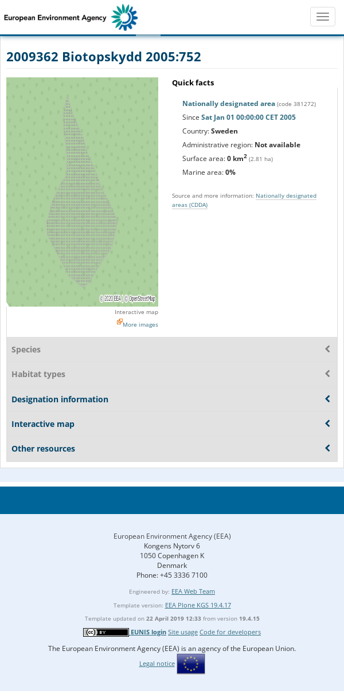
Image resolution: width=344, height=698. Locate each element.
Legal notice (157, 663)
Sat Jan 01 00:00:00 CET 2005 (248, 117)
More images (140, 324)
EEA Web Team (193, 591)
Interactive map (136, 312)
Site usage (183, 632)
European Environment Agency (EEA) (172, 536)
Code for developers (230, 632)
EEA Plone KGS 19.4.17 (198, 605)
